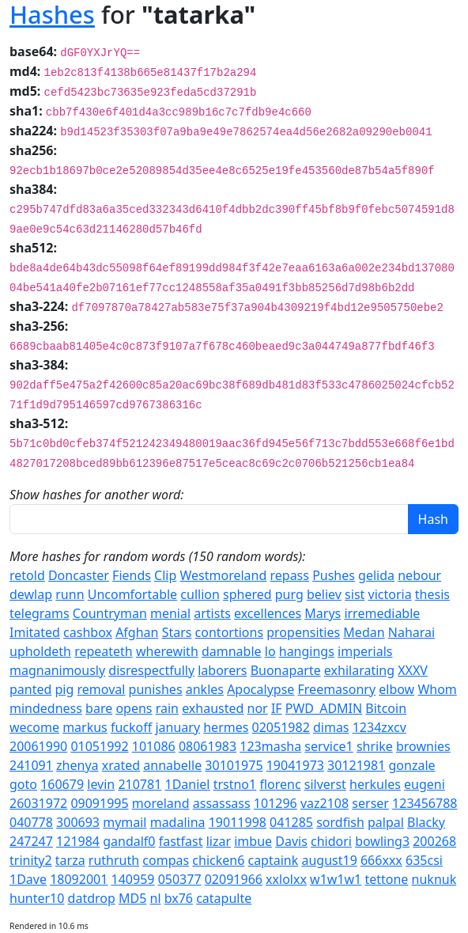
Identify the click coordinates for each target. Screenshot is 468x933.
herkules (375, 784)
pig (64, 689)
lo (270, 651)
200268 (434, 841)
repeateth (103, 651)
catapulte (223, 898)
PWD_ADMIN (323, 708)
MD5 (132, 898)
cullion (200, 594)
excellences (267, 613)
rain (167, 708)
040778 (31, 822)
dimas (331, 727)
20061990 (38, 746)
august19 (329, 860)
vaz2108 (324, 803)
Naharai (411, 632)
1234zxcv (379, 727)
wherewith (167, 651)
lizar (218, 841)
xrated (121, 765)
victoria (390, 594)
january (177, 727)
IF (276, 708)
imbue (253, 841)
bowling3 (382, 841)
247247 (31, 841)
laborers (222, 670)
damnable (232, 651)
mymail (124, 822)
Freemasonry (337, 689)
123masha (270, 746)
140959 (133, 879)
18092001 (79, 879)
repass (289, 575)
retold (27, 575)
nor (257, 708)
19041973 (295, 765)
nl (155, 898)
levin (101, 784)
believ (324, 594)
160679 (62, 784)
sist (354, 594)
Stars (177, 632)
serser (370, 803)
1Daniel (187, 784)
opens (133, 708)
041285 (291, 822)
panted (30, 689)
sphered (247, 594)
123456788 (424, 803)
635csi (424, 860)
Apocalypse (260, 689)
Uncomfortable (132, 594)
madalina (178, 822)
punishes (156, 689)
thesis (432, 594)
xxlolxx (286, 879)
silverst (325, 784)
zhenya (77, 765)
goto (23, 784)
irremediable (382, 613)
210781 (139, 784)
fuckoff (131, 727)
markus (85, 727)
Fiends (131, 575)
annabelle (172, 765)
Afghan (136, 632)
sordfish (340, 822)
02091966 (233, 879)
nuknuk (434, 879)
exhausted (212, 708)
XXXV (413, 670)
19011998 (237, 822)
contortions (229, 632)
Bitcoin (385, 708)
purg (289, 594)
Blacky (426, 822)
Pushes (333, 575)
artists (212, 613)
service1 (328, 746)
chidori (331, 841)
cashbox (87, 632)
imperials (365, 651)
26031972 (38, 803)
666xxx (381, 860)
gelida (376, 575)
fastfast (181, 841)
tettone (386, 879)
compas (165, 860)
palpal (386, 822)
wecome (34, 727)
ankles (205, 689)
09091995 (99, 803)
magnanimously (57, 670)
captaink (272, 860)
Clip (165, 575)
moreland (161, 803)
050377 (180, 879)
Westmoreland (223, 575)
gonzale (412, 765)
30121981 (356, 765)
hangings (306, 651)
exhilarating (359, 670)
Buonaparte (286, 670)
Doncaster (78, 575)
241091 (31, 765)
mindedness (45, 708)
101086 (154, 746)
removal (101, 689)
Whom (436, 689)
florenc (279, 784)
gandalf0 (129, 841)
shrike (375, 746)
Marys (322, 613)
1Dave (28, 879)
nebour (419, 575)
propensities (303, 632)
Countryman (110, 613)
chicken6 (218, 860)
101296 (275, 803)
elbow (396, 689)
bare (98, 708)
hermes (225, 727)
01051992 (99, 746)
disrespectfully (151, 670)
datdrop (91, 898)
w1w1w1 (335, 879)
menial (170, 613)
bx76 (178, 898)
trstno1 (235, 784)
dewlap (30, 594)
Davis (291, 841)
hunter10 (36, 898)
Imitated (34, 632)
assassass (222, 803)
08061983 (207, 746)
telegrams (39, 613)
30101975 (233, 765)
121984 (78, 841)
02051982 (281, 727)
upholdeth (40, 651)
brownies (423, 746)
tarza (70, 860)
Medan (363, 632)
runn (69, 594)
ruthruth (114, 860)
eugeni (424, 784)
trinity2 (30, 860)
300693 (78, 822)
